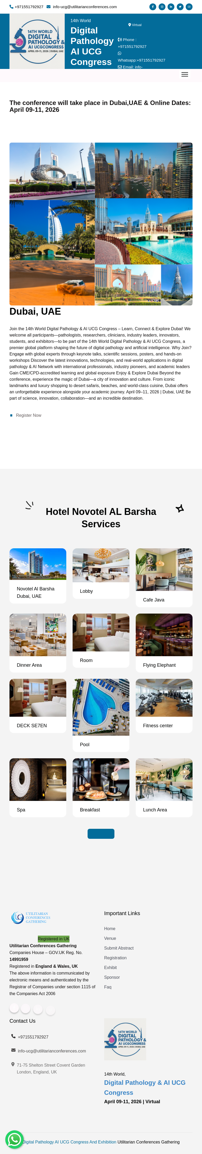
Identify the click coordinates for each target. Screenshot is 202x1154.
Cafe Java (153, 600)
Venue (110, 938)
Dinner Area (29, 665)
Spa (21, 809)
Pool (84, 744)
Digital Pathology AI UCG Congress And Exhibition (69, 1142)
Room (86, 660)
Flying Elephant (159, 665)
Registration (115, 958)
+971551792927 (132, 46)
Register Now (28, 415)
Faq (108, 987)
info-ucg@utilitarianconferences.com (48, 1054)
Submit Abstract (119, 948)
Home (109, 928)
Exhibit (110, 967)
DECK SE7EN (32, 725)
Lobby (86, 591)
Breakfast (90, 809)
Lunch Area (155, 809)
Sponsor (112, 977)
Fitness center (158, 725)
